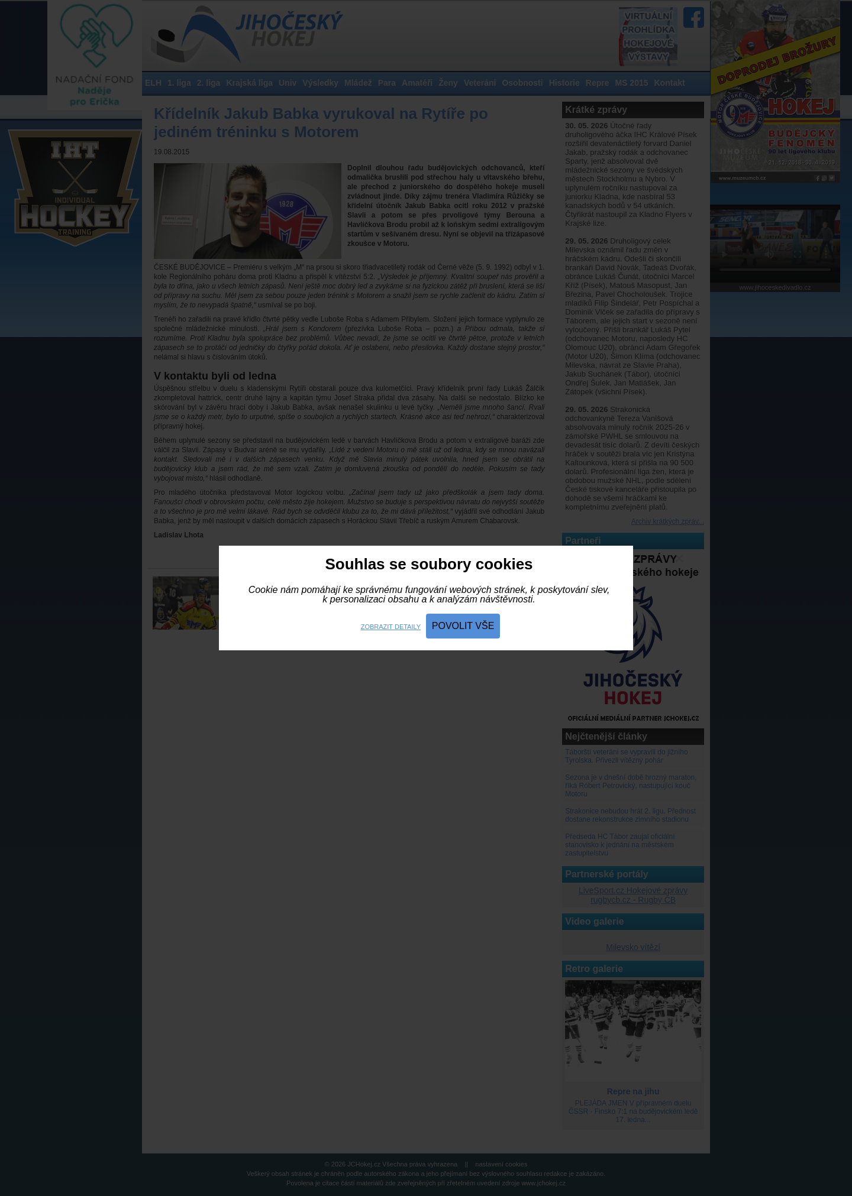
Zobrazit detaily (391, 626)
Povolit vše (463, 626)
